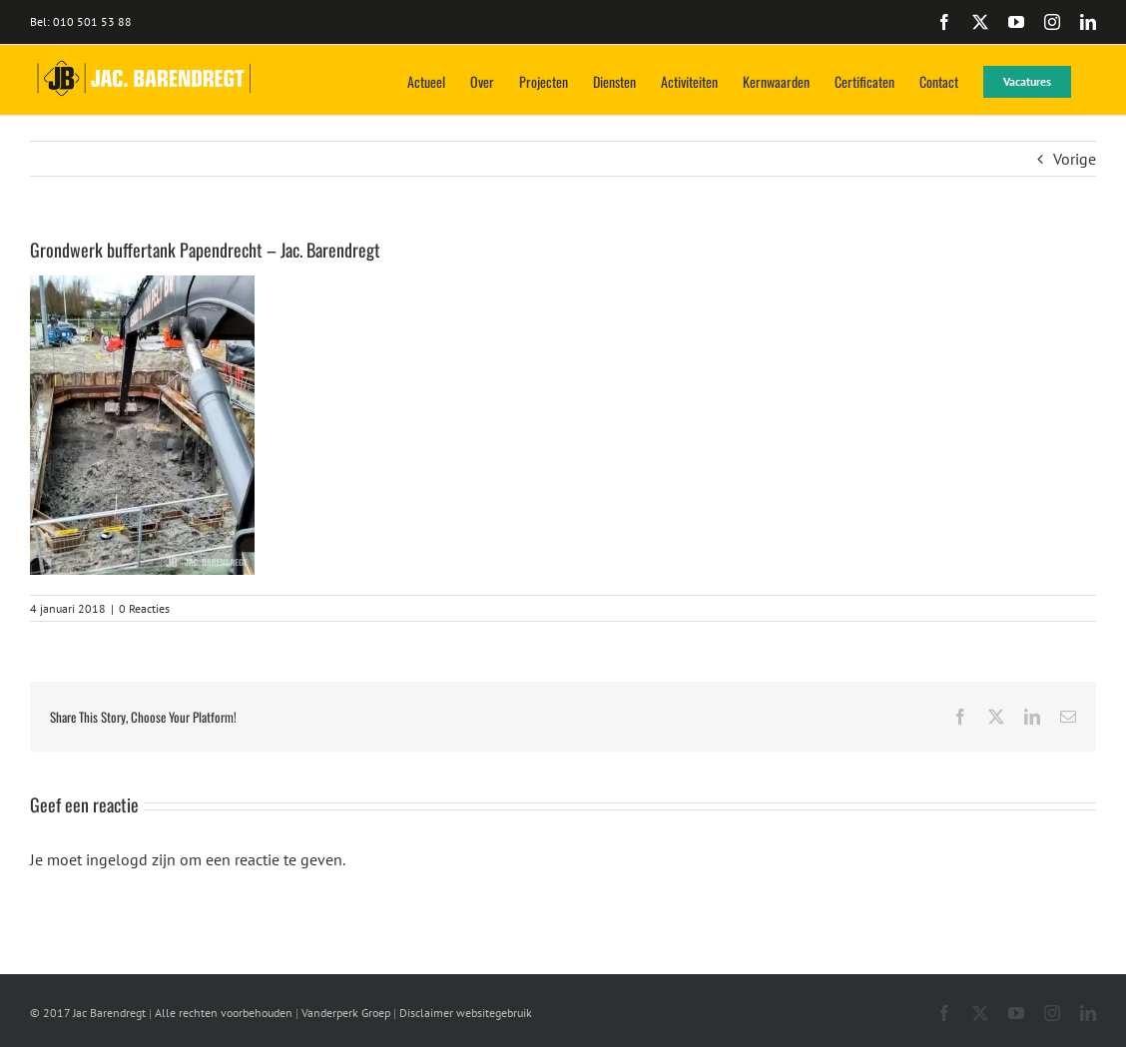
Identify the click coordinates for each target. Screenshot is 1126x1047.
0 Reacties (144, 608)
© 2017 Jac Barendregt (88, 1012)
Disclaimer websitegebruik (465, 1012)
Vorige (1074, 159)
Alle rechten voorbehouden (223, 1012)
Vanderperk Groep (345, 1012)
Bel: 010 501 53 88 (81, 21)
